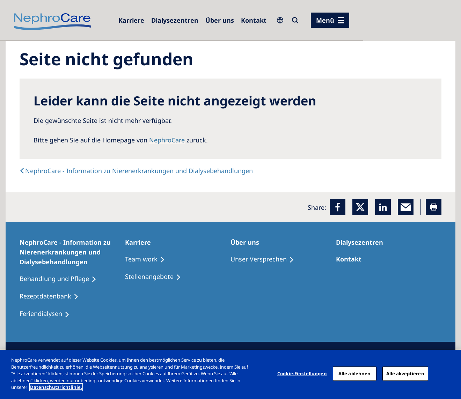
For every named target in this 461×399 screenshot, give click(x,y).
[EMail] (406, 207)
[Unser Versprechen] (265, 259)
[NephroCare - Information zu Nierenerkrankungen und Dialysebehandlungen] (72, 252)
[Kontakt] (253, 20)
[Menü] (330, 20)
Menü (325, 20)
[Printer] (433, 207)
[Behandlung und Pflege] (61, 279)
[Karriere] (131, 20)
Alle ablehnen (354, 373)
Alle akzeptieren (405, 373)
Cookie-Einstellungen (302, 373)
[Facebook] (337, 207)
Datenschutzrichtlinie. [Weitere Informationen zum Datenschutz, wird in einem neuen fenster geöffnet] (56, 387)
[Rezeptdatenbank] (52, 296)
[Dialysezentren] (175, 20)
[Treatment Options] (148, 259)
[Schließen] (450, 373)
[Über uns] (219, 20)
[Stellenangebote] (156, 277)
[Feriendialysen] (48, 314)
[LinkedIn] (383, 207)
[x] (360, 207)
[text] (136, 171)
